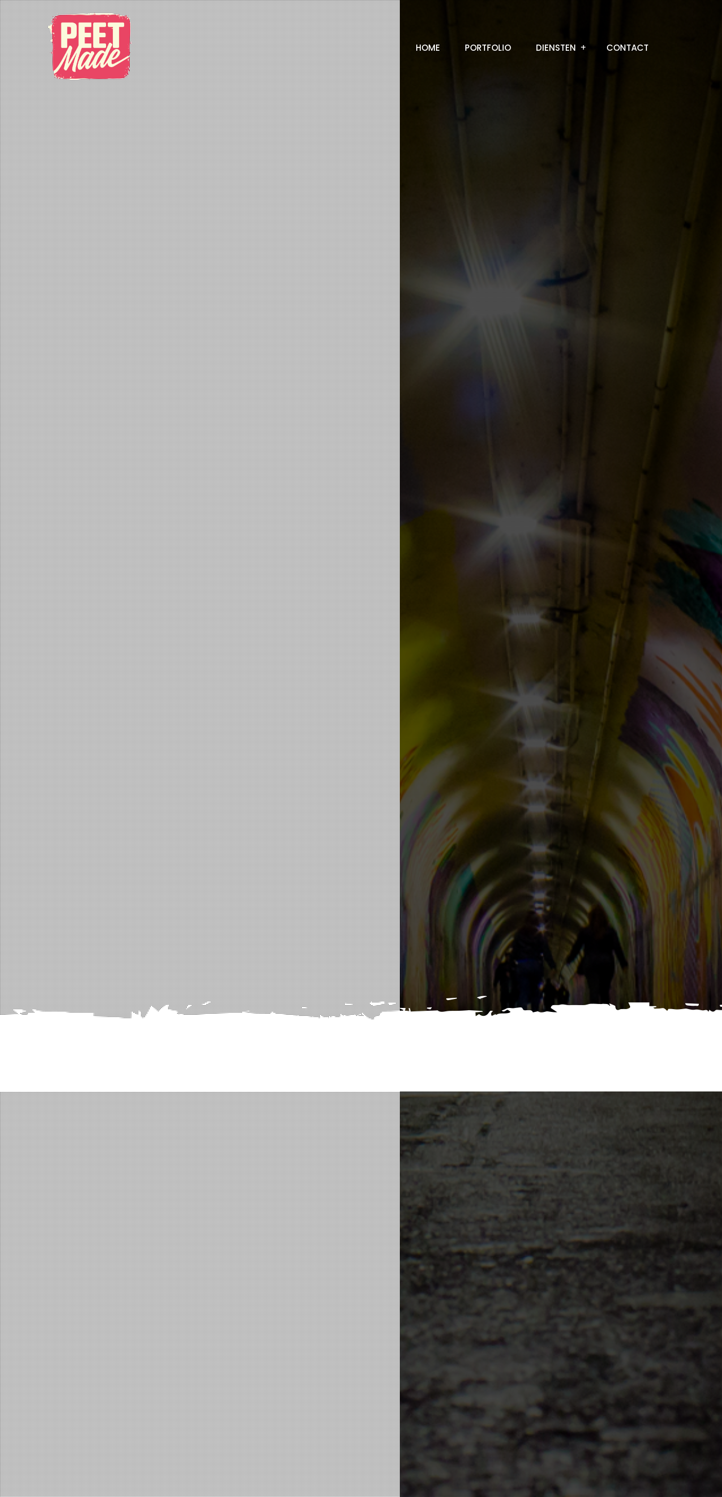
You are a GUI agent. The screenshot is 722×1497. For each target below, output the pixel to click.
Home (428, 48)
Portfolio (488, 48)
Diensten (556, 48)
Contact (627, 48)
